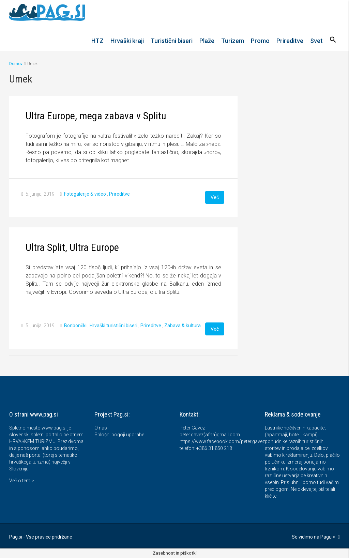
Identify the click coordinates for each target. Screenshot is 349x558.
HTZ (97, 40)
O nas (100, 428)
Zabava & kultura (182, 325)
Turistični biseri (172, 40)
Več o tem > (21, 480)
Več (215, 197)
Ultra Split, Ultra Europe (72, 247)
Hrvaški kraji (127, 40)
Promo (260, 40)
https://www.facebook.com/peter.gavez (222, 441)
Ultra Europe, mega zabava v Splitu (96, 116)
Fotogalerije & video (85, 194)
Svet (316, 40)
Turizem (232, 40)
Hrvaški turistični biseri (113, 325)
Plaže (206, 40)
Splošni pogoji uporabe (119, 434)
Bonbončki (75, 325)
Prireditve (289, 40)
